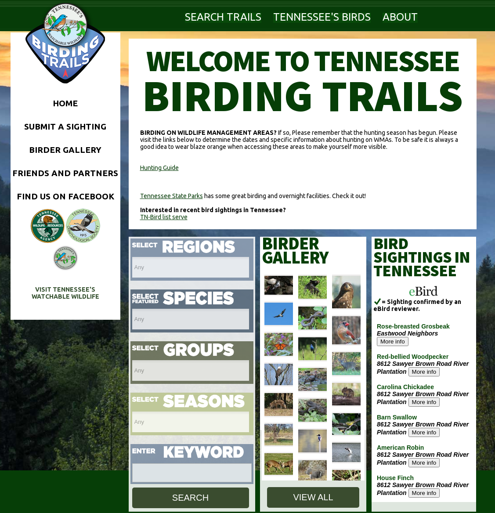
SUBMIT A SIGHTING (65, 126)
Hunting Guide (159, 167)
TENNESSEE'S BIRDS (322, 17)
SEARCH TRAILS (223, 17)
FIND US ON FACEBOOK (65, 196)
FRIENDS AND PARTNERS (65, 173)
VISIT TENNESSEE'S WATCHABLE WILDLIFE (65, 293)
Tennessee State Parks (171, 195)
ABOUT (400, 17)
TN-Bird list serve (164, 216)
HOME (65, 103)
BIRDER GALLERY (65, 150)
